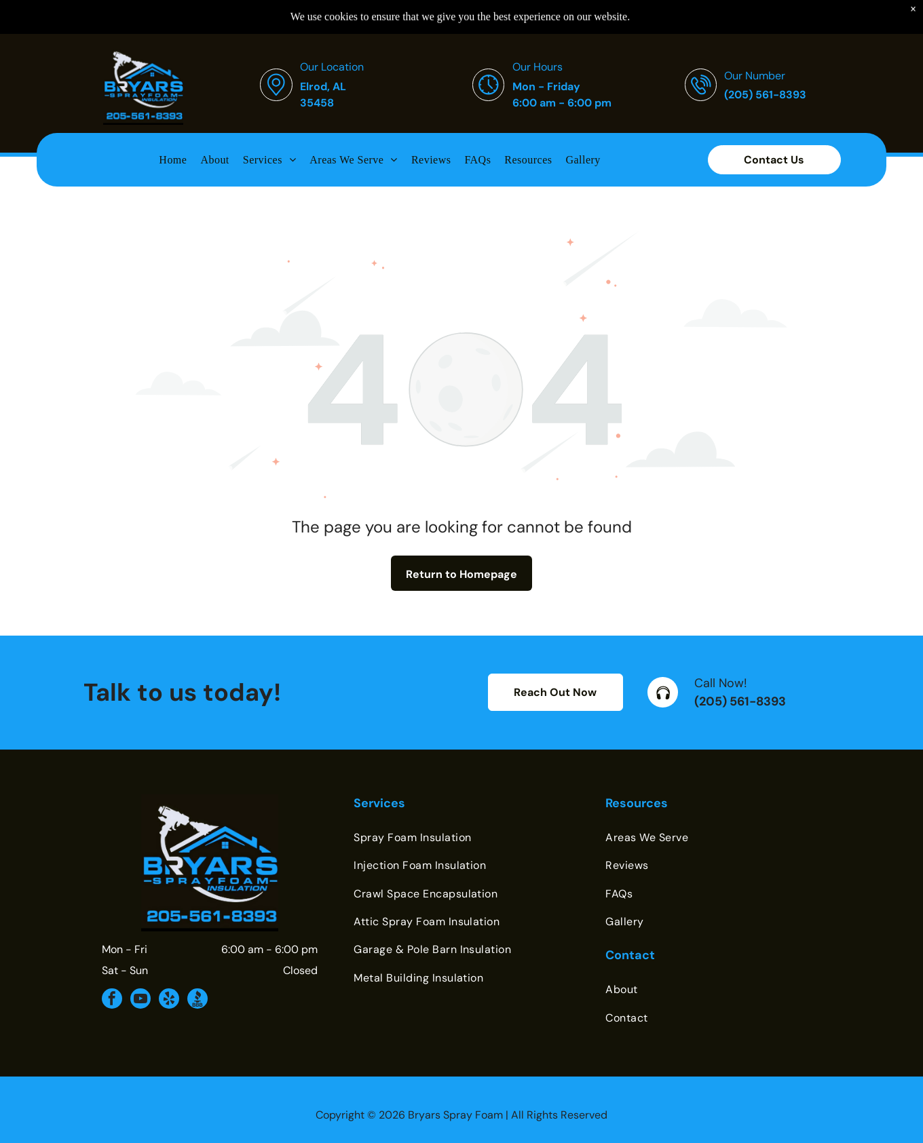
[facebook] (112, 1000)
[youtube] (140, 1000)
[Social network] (197, 1000)
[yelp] (169, 1000)
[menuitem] (172, 125)
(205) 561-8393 (740, 701)
